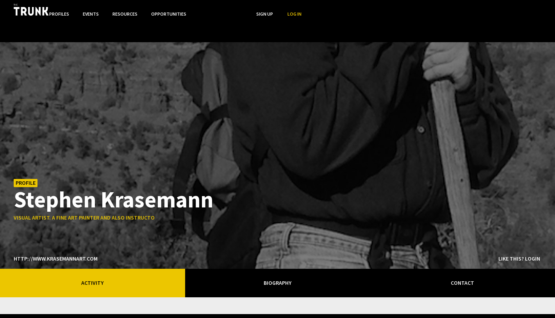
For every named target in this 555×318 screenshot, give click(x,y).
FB (522, 305)
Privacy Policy (425, 304)
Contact (462, 260)
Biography (277, 260)
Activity (92, 260)
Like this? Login (519, 235)
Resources (363, 9)
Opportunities (407, 9)
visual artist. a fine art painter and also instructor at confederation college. (122, 194)
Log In (534, 9)
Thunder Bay (184, 303)
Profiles (296, 9)
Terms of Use (463, 304)
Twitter (537, 305)
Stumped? (497, 304)
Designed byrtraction (45, 305)
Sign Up (504, 9)
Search (473, 9)
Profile (26, 160)
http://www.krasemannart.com (56, 235)
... (441, 9)
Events (328, 9)
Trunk (278, 305)
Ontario (126, 302)
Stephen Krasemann (113, 176)
